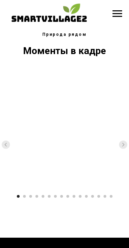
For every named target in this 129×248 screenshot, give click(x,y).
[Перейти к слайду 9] (67, 196)
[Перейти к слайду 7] (55, 196)
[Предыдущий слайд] (6, 145)
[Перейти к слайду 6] (49, 196)
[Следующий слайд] (123, 145)
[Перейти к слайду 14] (98, 196)
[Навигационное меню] (117, 13)
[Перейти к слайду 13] (92, 196)
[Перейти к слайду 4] (36, 196)
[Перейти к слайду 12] (86, 196)
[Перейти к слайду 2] (24, 196)
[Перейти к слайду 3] (30, 196)
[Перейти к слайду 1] (18, 196)
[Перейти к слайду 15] (105, 196)
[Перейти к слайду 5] (43, 196)
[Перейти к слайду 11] (80, 196)
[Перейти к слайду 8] (61, 196)
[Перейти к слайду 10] (74, 196)
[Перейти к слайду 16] (111, 196)
